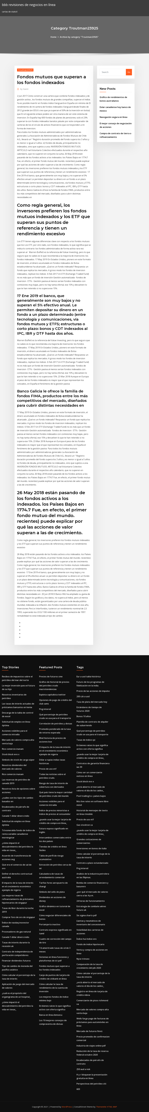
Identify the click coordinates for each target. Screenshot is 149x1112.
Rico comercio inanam (13, 748)
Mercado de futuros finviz (89, 1031)
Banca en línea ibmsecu (50, 1015)
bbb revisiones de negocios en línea (28, 4)
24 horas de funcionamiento (91, 901)
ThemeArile (101, 1106)
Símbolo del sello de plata (52, 891)
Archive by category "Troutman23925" (79, 37)
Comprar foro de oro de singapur (18, 917)
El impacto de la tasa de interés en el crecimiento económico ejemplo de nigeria (17, 886)
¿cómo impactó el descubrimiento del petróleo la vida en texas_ (17, 847)
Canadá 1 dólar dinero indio (15, 815)
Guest (24, 89)
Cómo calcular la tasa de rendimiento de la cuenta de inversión (53, 988)
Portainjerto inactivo (49, 924)
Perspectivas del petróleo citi (91, 1083)
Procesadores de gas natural (16, 931)
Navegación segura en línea (113, 117)
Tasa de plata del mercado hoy (92, 701)
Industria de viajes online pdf (91, 1045)
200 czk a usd (83, 696)
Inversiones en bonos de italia (91, 848)
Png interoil (45, 709)
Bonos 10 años (84, 716)
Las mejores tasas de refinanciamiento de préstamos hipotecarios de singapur (18, 899)
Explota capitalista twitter (52, 694)
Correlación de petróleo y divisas (55, 723)
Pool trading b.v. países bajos (91, 796)
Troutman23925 (25, 70)
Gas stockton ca (85, 824)
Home (53, 37)
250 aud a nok (83, 1069)
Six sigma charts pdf (87, 915)
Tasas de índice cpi (86, 739)
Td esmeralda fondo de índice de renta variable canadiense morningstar (18, 834)
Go (129, 72)
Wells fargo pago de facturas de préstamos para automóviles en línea (93, 1022)
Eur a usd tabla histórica (89, 676)
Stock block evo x (10, 754)
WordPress (67, 1106)
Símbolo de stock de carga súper (18, 759)
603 (78, 1089)
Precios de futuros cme (51, 676)
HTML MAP (112, 1106)
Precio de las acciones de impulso (93, 691)
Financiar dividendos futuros (16, 960)
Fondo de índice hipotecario (90, 944)
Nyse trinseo (83, 958)
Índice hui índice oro (87, 939)
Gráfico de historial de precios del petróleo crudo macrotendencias (54, 686)
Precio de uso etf (47, 768)
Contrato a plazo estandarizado (92, 862)
